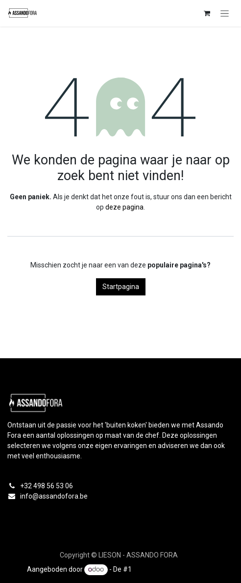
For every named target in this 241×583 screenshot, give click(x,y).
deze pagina (124, 207)
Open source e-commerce (173, 569)
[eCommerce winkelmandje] (207, 13)
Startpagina (120, 287)
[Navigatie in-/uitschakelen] (225, 13)
